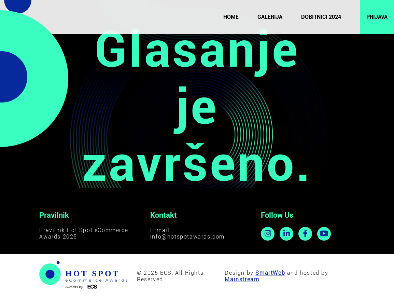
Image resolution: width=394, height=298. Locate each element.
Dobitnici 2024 (321, 17)
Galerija (269, 17)
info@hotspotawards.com (187, 236)
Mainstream (242, 279)
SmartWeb (270, 273)
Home (231, 17)
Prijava (377, 17)
